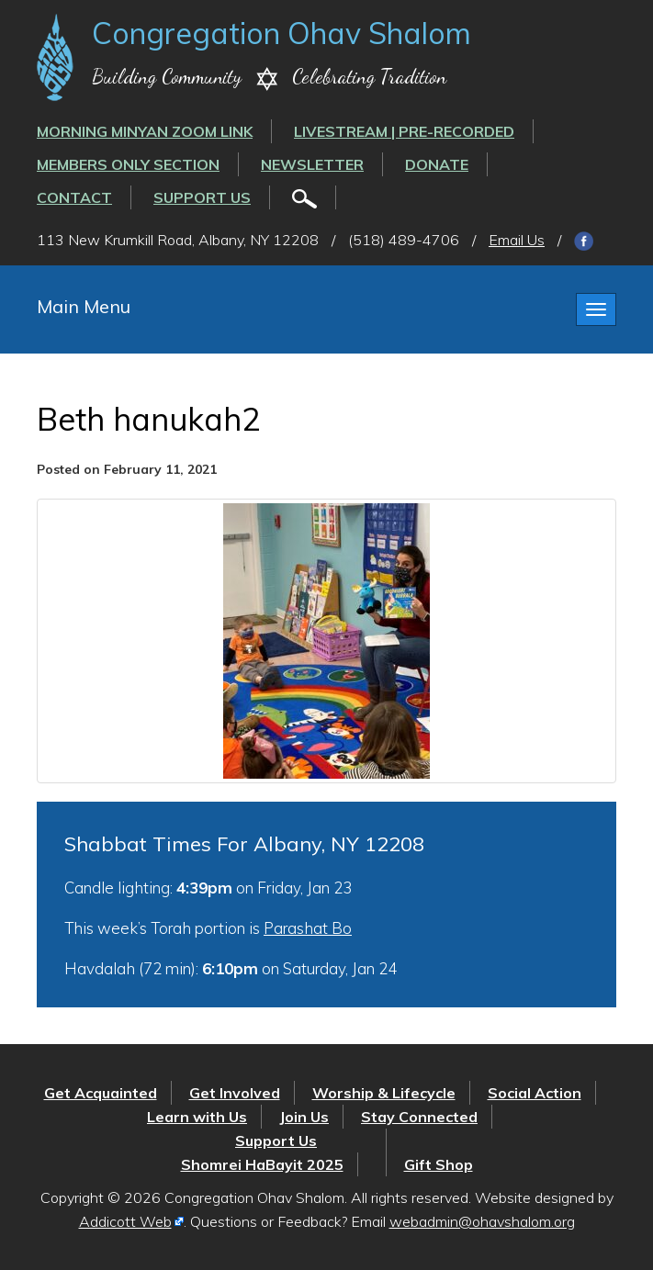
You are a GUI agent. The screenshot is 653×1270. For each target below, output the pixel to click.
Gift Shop (438, 1164)
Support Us (202, 197)
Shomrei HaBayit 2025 (262, 1164)
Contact (74, 197)
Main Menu (83, 306)
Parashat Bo (308, 928)
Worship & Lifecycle (384, 1093)
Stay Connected (419, 1116)
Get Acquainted (100, 1093)
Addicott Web (125, 1221)
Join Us (304, 1116)
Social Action (534, 1093)
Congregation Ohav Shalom (281, 33)
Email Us (517, 239)
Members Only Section (128, 164)
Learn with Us (197, 1116)
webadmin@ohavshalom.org (482, 1221)
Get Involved (234, 1093)
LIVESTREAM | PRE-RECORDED (404, 131)
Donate (436, 164)
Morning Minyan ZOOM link (145, 131)
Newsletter (312, 164)
